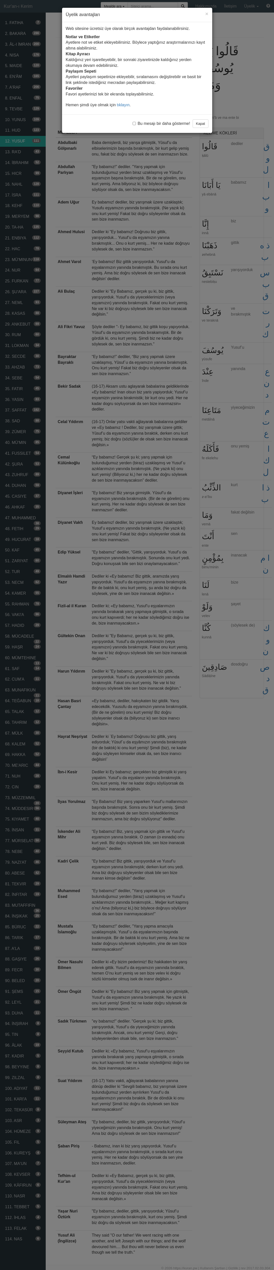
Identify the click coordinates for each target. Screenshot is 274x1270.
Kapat (200, 124)
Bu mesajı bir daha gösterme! (161, 123)
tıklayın (123, 105)
